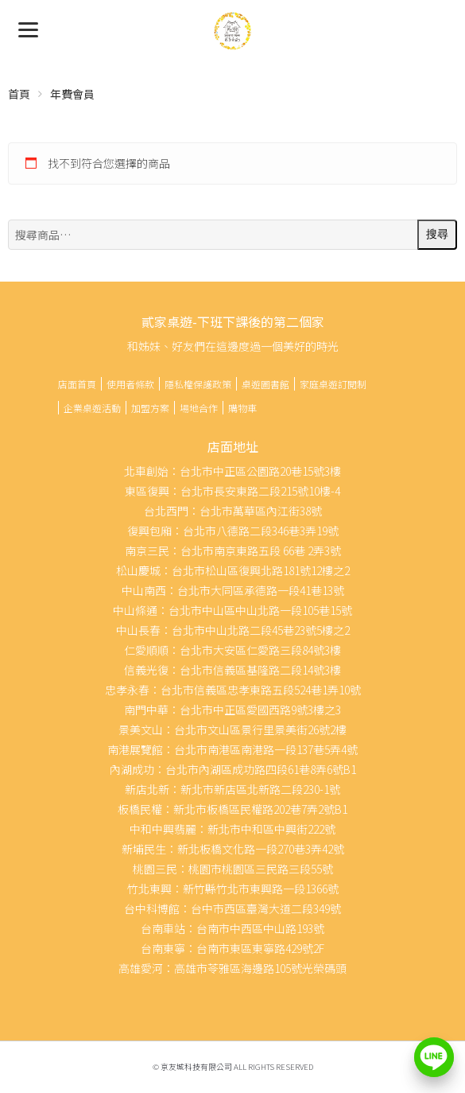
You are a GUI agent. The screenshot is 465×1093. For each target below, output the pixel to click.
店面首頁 (77, 384)
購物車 (242, 407)
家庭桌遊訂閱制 (333, 384)
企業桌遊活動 (92, 407)
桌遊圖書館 (265, 384)
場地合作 (199, 407)
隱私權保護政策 (198, 384)
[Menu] (28, 28)
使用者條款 (130, 384)
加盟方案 (150, 407)
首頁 (19, 94)
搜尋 (437, 234)
